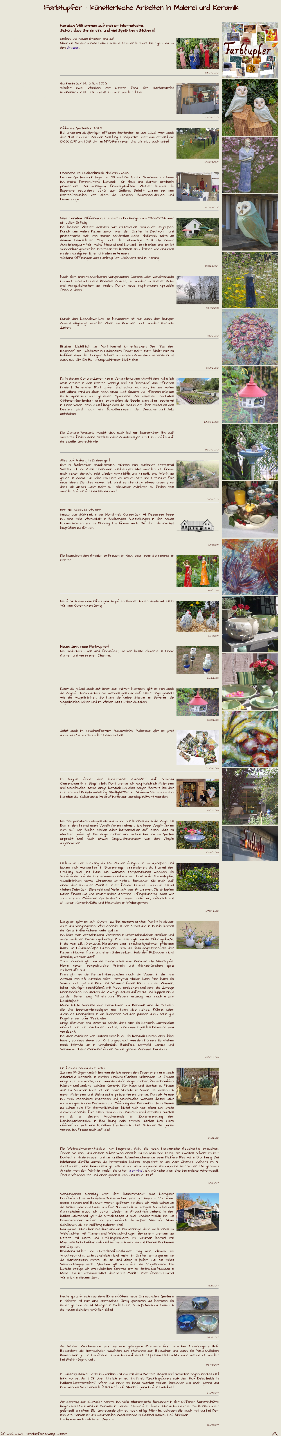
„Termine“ (136, 1170)
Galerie (11, 51)
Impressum (16, 110)
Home (9, 27)
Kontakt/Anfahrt (24, 98)
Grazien (12, 63)
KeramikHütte (20, 75)
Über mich (15, 86)
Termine (12, 39)
